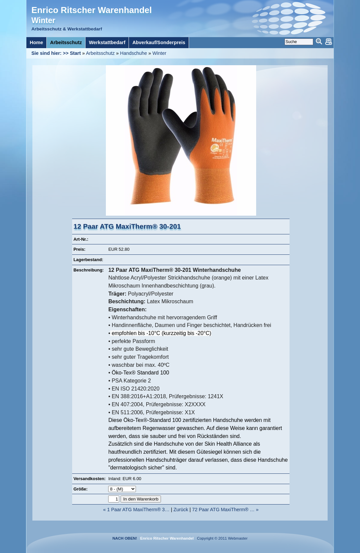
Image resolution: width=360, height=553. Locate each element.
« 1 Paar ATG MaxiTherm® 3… (136, 509)
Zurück (181, 509)
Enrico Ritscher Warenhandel (91, 10)
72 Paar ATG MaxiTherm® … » (225, 509)
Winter (159, 53)
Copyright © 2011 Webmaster (221, 538)
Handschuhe (133, 53)
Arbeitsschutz (100, 53)
